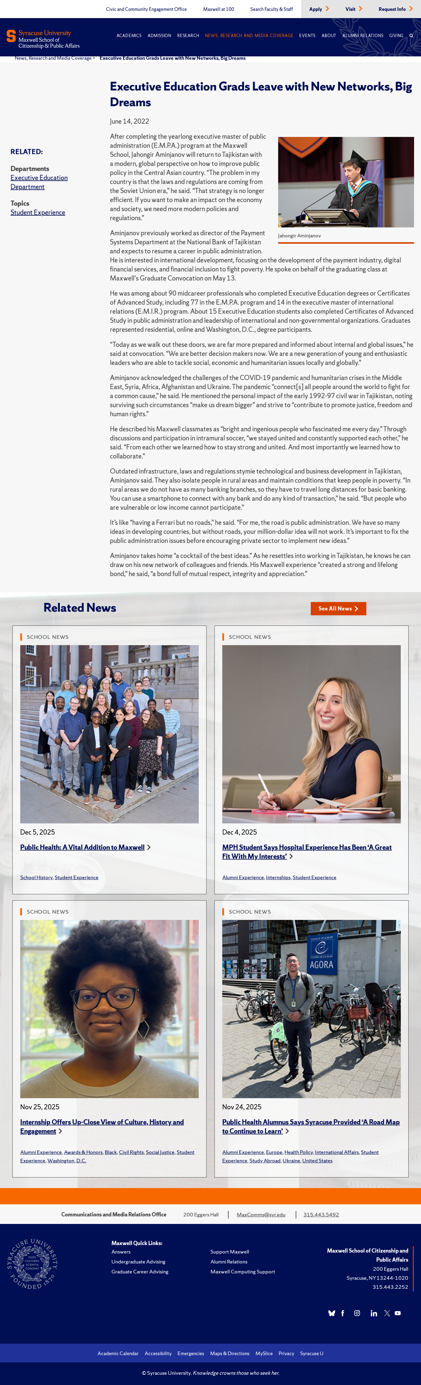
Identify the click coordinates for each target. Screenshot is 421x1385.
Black (111, 1152)
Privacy (286, 1353)
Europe (274, 1152)
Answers (120, 1251)
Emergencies (191, 1353)
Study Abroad (265, 1160)
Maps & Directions (229, 1353)
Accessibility (158, 1353)
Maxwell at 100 (218, 9)
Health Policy (298, 1152)
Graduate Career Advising (140, 1271)
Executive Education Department (39, 182)
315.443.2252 (390, 1286)
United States (317, 1160)
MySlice (264, 1353)
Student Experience (38, 212)
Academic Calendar (118, 1353)
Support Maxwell (229, 1251)
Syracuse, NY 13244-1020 (377, 1277)
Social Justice (160, 1152)
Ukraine (291, 1160)
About (329, 35)
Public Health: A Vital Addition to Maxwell (82, 847)
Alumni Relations (362, 35)
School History (36, 877)
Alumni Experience (243, 877)
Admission (159, 35)
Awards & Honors (83, 1152)
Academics (129, 35)
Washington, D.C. (66, 1160)
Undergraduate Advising (138, 1261)
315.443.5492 (321, 1214)
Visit (350, 9)
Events (307, 35)
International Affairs (337, 1152)
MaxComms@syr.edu (261, 1214)
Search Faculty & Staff (271, 9)
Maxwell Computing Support (242, 1271)
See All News (338, 608)
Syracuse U (311, 1353)
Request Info (393, 9)
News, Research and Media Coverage (249, 35)
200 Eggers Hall (390, 1268)
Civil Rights (131, 1152)
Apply (316, 9)
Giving (396, 35)
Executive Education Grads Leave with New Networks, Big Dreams (173, 58)
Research (188, 35)
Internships (278, 877)
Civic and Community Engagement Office (146, 9)
